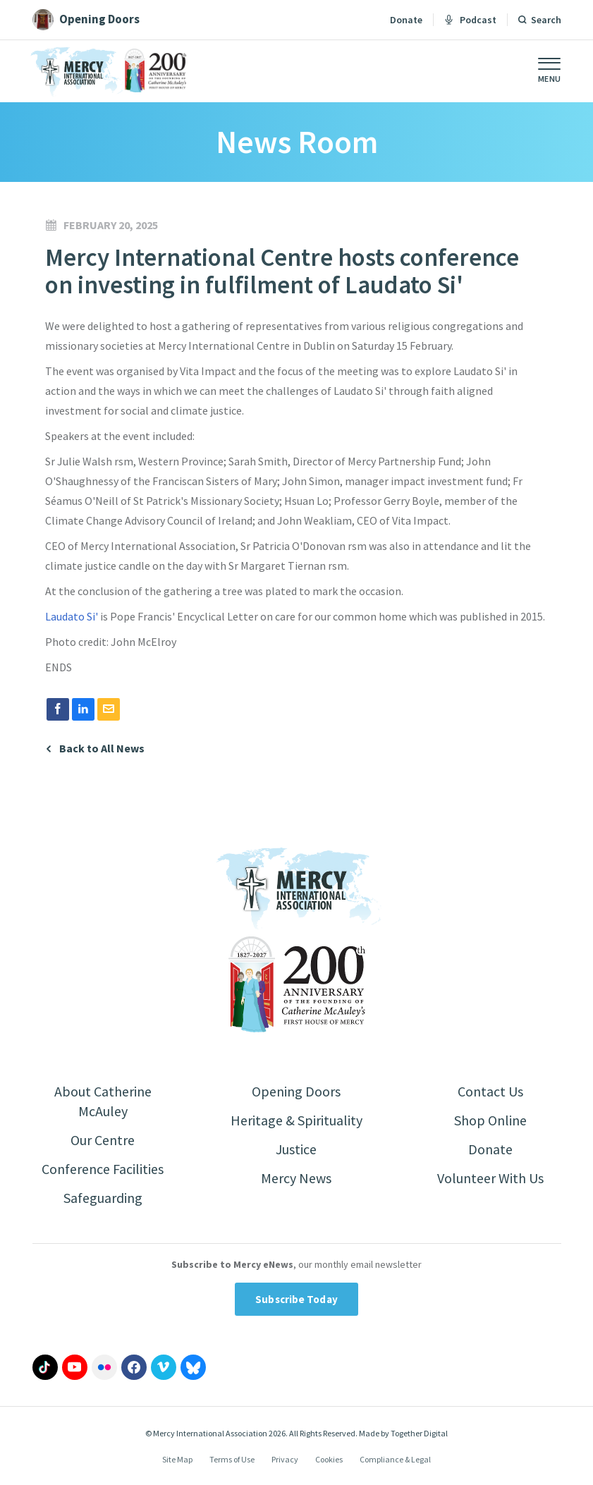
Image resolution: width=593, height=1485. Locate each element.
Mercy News (296, 1178)
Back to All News (102, 748)
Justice (296, 1149)
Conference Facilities (103, 1169)
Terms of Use (232, 1459)
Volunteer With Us (490, 1178)
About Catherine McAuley (103, 1101)
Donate (406, 19)
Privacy (284, 1459)
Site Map (177, 1459)
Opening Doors (296, 1091)
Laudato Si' (72, 616)
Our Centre (103, 1140)
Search (546, 19)
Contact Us (490, 1091)
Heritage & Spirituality (296, 1120)
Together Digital (419, 1433)
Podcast (470, 19)
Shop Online (490, 1120)
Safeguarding (102, 1197)
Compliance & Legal (395, 1459)
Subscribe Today (296, 1299)
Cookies (329, 1459)
